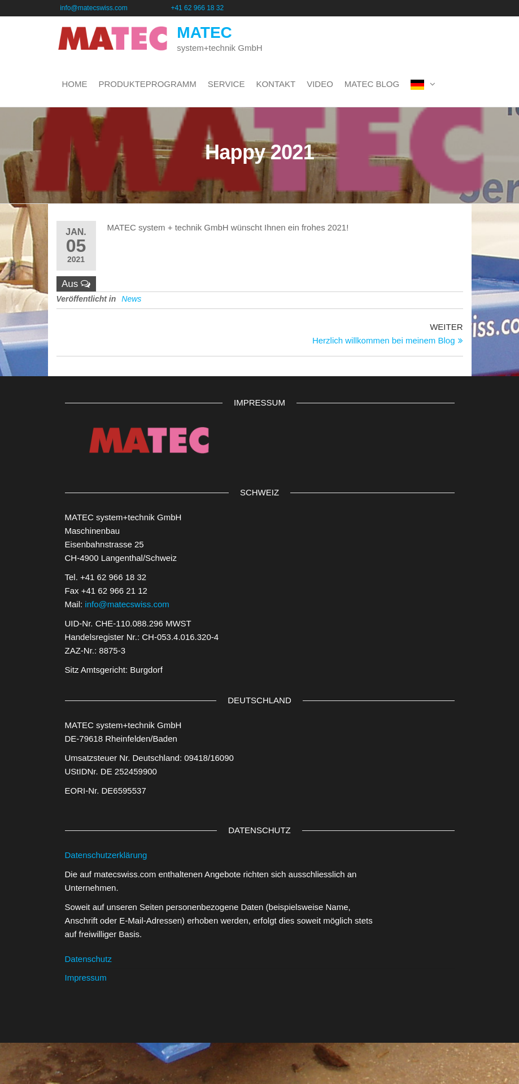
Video (320, 84)
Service (226, 84)
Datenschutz (88, 959)
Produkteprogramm (148, 84)
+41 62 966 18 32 (197, 8)
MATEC (204, 32)
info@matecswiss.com (113, 8)
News (131, 298)
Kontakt (275, 84)
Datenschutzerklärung (106, 855)
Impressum (86, 977)
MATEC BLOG (371, 84)
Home (75, 84)
